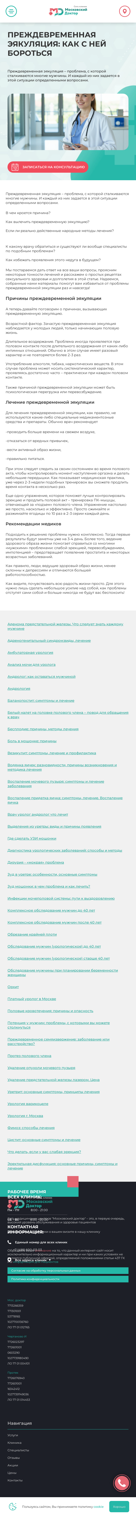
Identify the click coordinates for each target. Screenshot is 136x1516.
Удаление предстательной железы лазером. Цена (54, 1079)
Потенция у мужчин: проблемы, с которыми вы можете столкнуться (59, 1025)
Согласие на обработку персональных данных (45, 1270)
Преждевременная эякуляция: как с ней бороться (51, 597)
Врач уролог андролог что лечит (38, 814)
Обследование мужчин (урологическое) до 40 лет (54, 946)
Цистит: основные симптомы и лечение (44, 1139)
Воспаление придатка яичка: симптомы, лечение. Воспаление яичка (65, 800)
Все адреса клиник (33, 1260)
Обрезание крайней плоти (32, 934)
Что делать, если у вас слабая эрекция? (44, 1151)
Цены (12, 1473)
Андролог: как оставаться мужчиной (42, 676)
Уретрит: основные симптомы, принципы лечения (54, 1091)
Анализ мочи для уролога (32, 664)
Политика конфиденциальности (35, 1279)
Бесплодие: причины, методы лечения (43, 729)
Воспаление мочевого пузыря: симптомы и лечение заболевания (56, 783)
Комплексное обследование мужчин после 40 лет (55, 922)
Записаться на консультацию (54, 167)
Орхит (13, 987)
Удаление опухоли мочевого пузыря (41, 1067)
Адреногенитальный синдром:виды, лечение (49, 640)
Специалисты (18, 1450)
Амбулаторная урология (30, 652)
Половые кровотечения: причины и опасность (50, 1011)
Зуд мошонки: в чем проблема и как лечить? (49, 886)
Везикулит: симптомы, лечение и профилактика (52, 753)
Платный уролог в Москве (32, 999)
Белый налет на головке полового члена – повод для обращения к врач (68, 714)
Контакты (15, 1480)
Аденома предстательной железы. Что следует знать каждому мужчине (65, 626)
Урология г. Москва (25, 1115)
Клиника (15, 1442)
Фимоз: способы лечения (31, 1127)
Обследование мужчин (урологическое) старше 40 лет (59, 958)
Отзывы (14, 1458)
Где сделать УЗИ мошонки (32, 838)
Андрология (19, 688)
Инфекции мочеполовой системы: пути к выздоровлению (61, 898)
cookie (99, 1506)
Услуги (13, 1435)
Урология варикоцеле (28, 1103)
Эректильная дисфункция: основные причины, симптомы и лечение (62, 1165)
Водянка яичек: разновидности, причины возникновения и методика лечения (62, 767)
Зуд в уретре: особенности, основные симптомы (52, 874)
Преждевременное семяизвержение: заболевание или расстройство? (59, 1041)
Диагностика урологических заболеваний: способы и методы (65, 850)
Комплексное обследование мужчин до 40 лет (51, 910)
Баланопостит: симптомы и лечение (41, 700)
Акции (13, 1465)
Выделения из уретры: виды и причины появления (54, 826)
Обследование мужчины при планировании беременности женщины (63, 972)
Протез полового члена (29, 1055)
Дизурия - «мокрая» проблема (36, 862)
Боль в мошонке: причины (32, 741)
